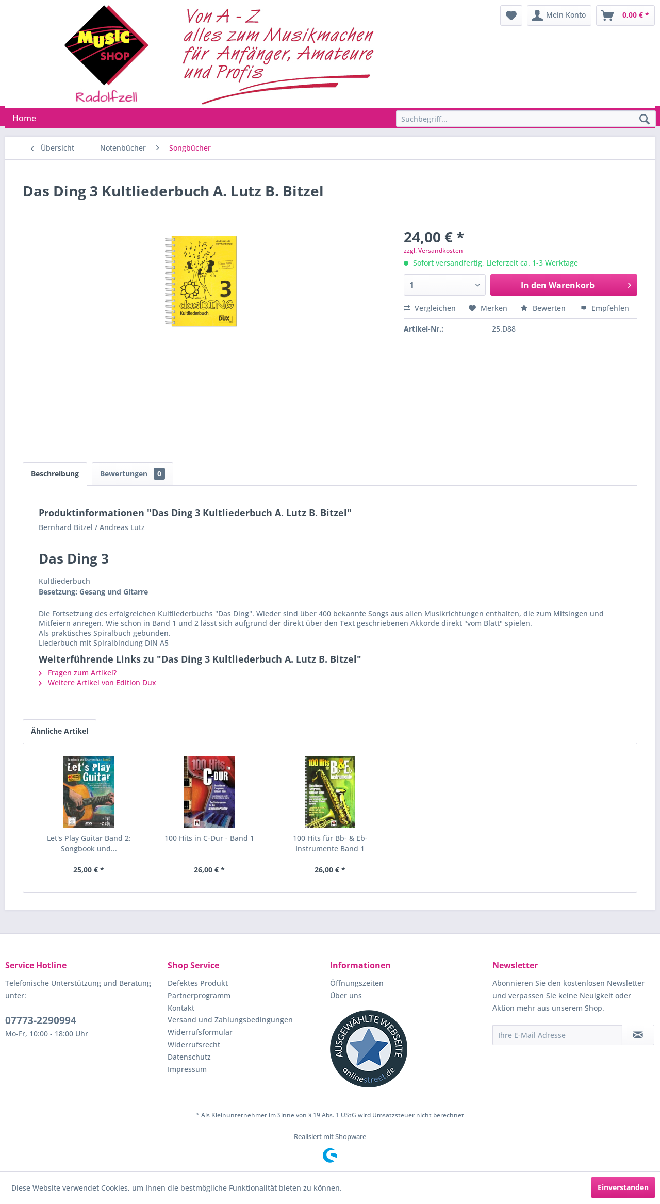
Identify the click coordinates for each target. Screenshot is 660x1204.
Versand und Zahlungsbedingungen (230, 1020)
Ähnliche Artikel (59, 731)
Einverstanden (623, 1187)
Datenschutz (189, 1057)
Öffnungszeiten (357, 983)
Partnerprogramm (199, 995)
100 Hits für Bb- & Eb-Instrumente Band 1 (330, 843)
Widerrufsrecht (194, 1044)
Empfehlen (605, 308)
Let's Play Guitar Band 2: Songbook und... (89, 843)
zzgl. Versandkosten (433, 250)
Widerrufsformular (200, 1032)
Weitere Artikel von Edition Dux (97, 682)
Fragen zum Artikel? (78, 673)
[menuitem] (511, 15)
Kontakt (181, 1008)
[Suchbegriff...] (526, 118)
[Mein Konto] (559, 15)
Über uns (346, 995)
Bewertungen (132, 474)
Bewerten (544, 308)
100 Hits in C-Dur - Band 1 (209, 838)
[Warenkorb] (625, 15)
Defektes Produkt (198, 983)
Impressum (187, 1069)
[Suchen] (644, 119)
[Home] (24, 118)
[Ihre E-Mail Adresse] (557, 1035)
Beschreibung (55, 474)
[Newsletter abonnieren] (638, 1035)
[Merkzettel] (511, 15)
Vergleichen (430, 308)
